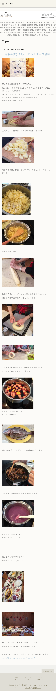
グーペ (28, 688)
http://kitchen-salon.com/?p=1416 (18, 658)
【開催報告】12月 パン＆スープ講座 (26, 54)
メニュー (7, 4)
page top (48, 671)
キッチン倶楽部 (22, 685)
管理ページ (37, 688)
